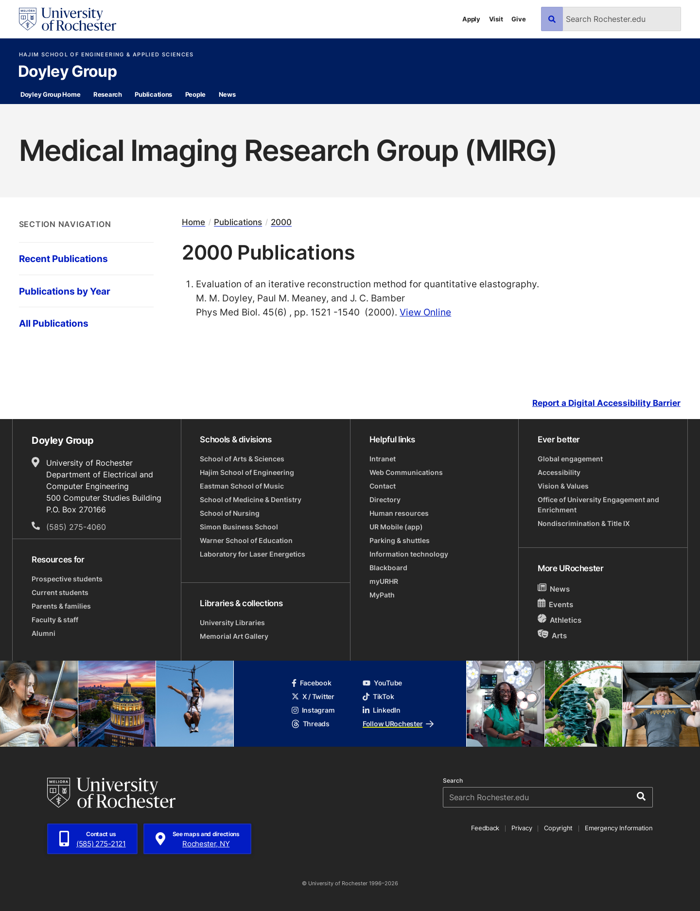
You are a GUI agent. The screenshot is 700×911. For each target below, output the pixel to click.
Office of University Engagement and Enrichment (598, 504)
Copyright (558, 827)
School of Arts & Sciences (242, 458)
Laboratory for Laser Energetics (252, 554)
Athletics (560, 619)
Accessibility (559, 472)
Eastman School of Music (242, 486)
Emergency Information (619, 827)
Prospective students (67, 578)
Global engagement (570, 458)
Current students (60, 592)
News (227, 94)
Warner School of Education (246, 540)
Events (556, 604)
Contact (382, 486)
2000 (281, 222)
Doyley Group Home (50, 94)
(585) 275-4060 (76, 527)
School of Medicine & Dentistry (250, 499)
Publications (153, 94)
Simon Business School (239, 526)
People (195, 94)
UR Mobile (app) (396, 526)
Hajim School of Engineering (247, 472)
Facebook (312, 682)
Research (107, 94)
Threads (311, 723)
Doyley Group (67, 72)
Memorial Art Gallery (234, 636)
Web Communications (406, 472)
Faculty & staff (55, 619)
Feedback (485, 827)
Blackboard (388, 567)
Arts (552, 635)
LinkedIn (382, 710)
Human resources (399, 513)
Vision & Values (563, 486)
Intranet (382, 458)
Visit (496, 19)
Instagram (313, 710)
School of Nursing (230, 513)
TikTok (378, 696)
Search (453, 781)
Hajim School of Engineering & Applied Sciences (106, 54)
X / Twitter (313, 696)
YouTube (382, 682)
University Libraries (232, 622)
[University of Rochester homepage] (67, 19)
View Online (425, 311)
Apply (471, 19)
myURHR (383, 581)
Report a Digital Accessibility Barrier (606, 403)
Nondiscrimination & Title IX (584, 523)
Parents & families (61, 606)
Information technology (408, 554)
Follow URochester (398, 723)
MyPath (382, 594)
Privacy (521, 827)
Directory (385, 499)
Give (518, 19)
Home (193, 222)
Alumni (43, 633)
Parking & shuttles (399, 540)
